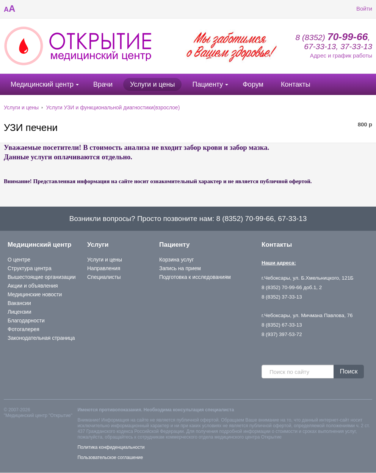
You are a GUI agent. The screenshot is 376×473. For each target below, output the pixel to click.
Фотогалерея (23, 329)
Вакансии (19, 303)
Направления (103, 268)
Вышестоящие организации (42, 277)
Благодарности (26, 320)
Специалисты (104, 277)
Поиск (348, 371)
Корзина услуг (176, 260)
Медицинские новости (35, 294)
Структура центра (30, 268)
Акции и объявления (33, 286)
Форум (253, 84)
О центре (19, 260)
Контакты (295, 84)
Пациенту (207, 84)
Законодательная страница (41, 338)
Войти (358, 8)
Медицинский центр (42, 84)
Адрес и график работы (341, 55)
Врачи (103, 84)
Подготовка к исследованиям (195, 277)
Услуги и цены (152, 84)
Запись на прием (180, 268)
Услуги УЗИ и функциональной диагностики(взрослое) (113, 107)
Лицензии (19, 312)
